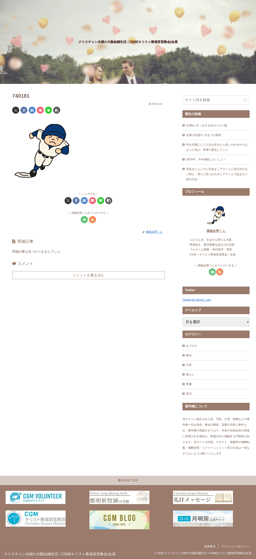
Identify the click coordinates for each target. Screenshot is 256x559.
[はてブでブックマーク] (32, 110)
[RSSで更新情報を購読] (92, 219)
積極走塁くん (216, 231)
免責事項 (209, 546)
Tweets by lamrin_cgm (196, 299)
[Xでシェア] (15, 110)
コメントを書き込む (88, 275)
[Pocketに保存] (40, 110)
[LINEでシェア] (48, 110)
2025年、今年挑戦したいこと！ (206, 159)
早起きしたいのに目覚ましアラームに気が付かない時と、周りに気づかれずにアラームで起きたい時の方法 (217, 174)
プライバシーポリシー (235, 546)
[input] (216, 99)
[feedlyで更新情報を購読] (84, 219)
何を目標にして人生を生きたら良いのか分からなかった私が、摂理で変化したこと (217, 147)
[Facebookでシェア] (23, 110)
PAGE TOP (128, 480)
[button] (56, 110)
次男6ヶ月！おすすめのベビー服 (206, 125)
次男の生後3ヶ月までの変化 (203, 135)
